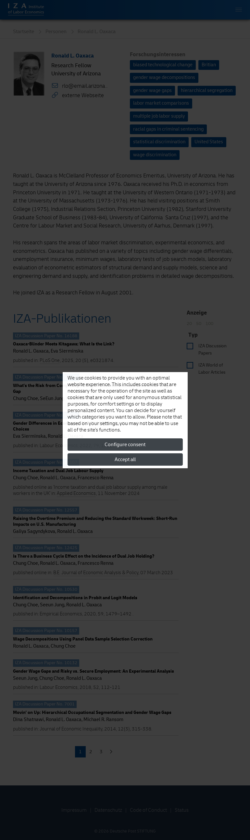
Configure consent (125, 444)
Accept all (125, 459)
